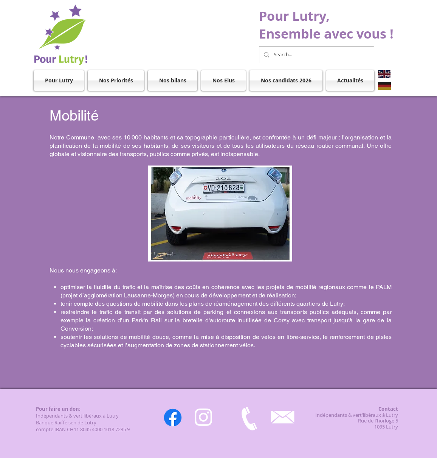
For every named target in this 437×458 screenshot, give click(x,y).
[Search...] (316, 54)
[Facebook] (172, 417)
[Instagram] (203, 417)
